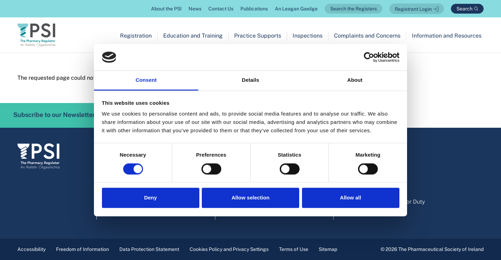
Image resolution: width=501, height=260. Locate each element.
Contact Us (220, 8)
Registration (136, 35)
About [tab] (355, 80)
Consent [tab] (146, 80)
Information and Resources (447, 35)
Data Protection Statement (149, 249)
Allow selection (250, 198)
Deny (150, 198)
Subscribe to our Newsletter (63, 115)
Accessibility (31, 249)
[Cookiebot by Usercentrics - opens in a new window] (369, 57)
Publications (254, 8)
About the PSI (166, 8)
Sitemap (328, 249)
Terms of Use (293, 249)
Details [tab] (250, 80)
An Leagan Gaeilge (296, 8)
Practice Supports (257, 35)
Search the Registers (353, 8)
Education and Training (193, 35)
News (195, 8)
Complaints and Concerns (367, 35)
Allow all (350, 198)
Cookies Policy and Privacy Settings (229, 249)
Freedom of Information (82, 249)
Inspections (308, 35)
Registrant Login (413, 9)
